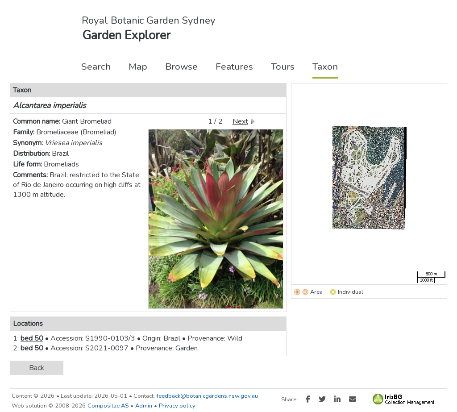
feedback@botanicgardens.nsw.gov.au (207, 396)
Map (138, 66)
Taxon (325, 66)
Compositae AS (108, 406)
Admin (143, 406)
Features (234, 66)
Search (96, 66)
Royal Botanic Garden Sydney (149, 20)
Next (240, 121)
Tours (283, 66)
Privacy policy (177, 406)
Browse (181, 66)
